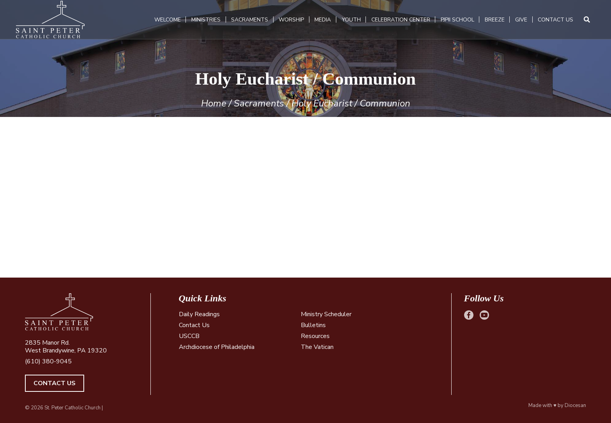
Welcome (167, 19)
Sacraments (249, 19)
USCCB (189, 336)
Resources (315, 336)
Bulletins (313, 325)
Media (322, 19)
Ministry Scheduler (326, 314)
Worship (291, 19)
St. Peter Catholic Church (72, 407)
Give (521, 19)
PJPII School (457, 19)
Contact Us (555, 19)
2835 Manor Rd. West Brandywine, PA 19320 (66, 346)
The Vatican (317, 347)
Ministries (206, 19)
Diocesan (575, 405)
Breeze (495, 19)
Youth (351, 19)
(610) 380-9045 (48, 361)
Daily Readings (199, 314)
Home (213, 103)
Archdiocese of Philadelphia (216, 347)
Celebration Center (400, 19)
